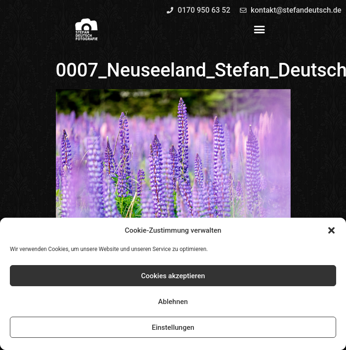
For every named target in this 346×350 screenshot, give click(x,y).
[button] (331, 230)
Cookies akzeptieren (173, 276)
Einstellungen (173, 327)
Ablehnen (173, 301)
